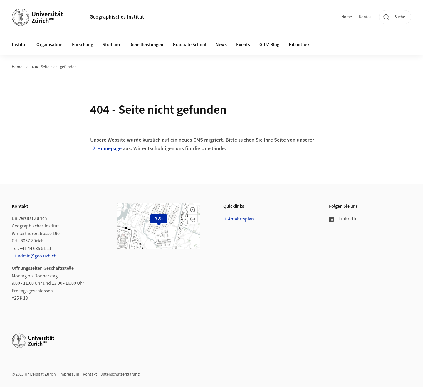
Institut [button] (19, 44)
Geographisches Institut (117, 17)
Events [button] (243, 44)
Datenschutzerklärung (120, 374)
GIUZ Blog (269, 44)
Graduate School (189, 44)
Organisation (49, 44)
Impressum (69, 374)
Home (346, 17)
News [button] (221, 44)
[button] (192, 210)
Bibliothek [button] (299, 44)
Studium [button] (111, 44)
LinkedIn (343, 218)
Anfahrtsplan (241, 219)
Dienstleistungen (146, 44)
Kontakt (366, 17)
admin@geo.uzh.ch (37, 256)
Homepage (109, 148)
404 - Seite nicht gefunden (54, 67)
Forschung (82, 44)
